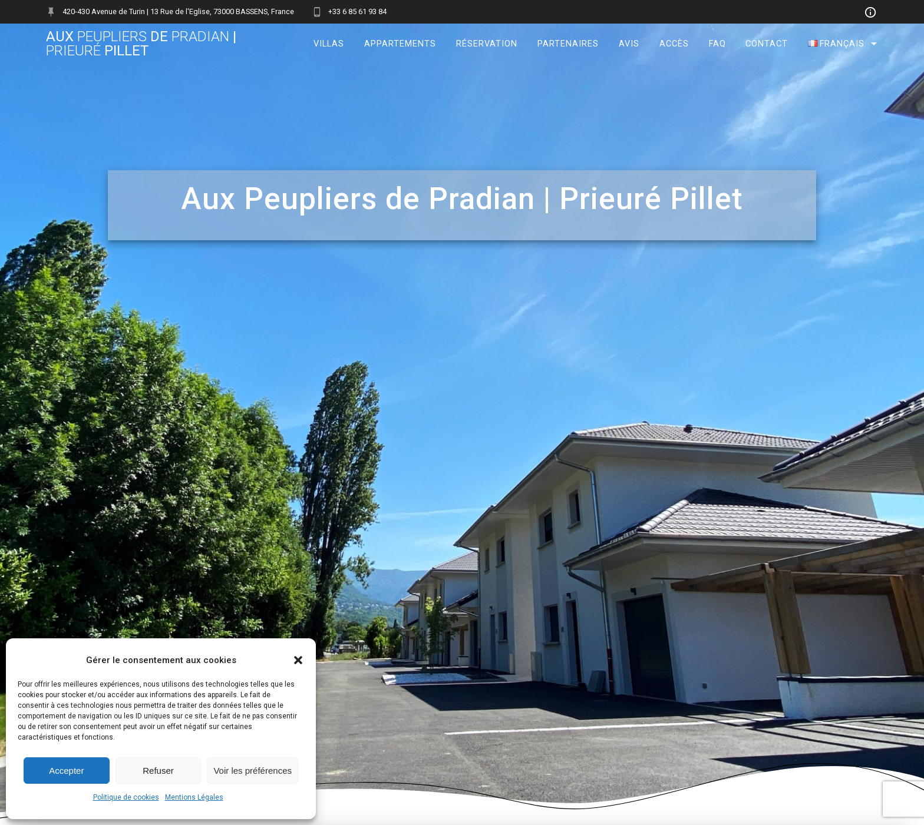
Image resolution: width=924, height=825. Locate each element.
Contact (766, 44)
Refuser (158, 771)
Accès (674, 44)
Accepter (66, 771)
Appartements (400, 44)
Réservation (486, 44)
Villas (329, 44)
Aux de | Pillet (141, 43)
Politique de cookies (126, 797)
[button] (298, 660)
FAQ (717, 44)
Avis (629, 44)
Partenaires (568, 44)
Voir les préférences (252, 771)
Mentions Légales (194, 797)
